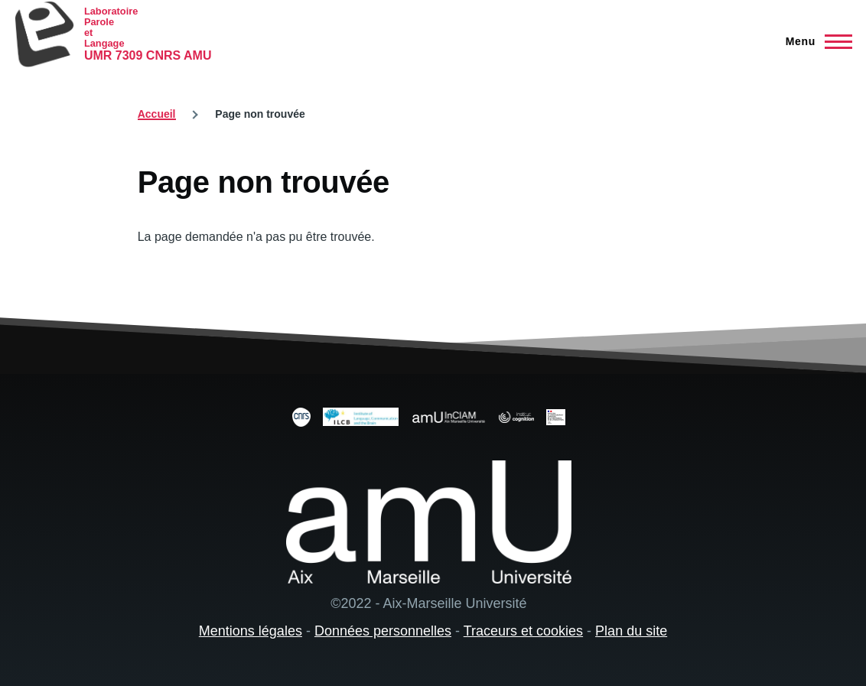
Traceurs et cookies (523, 631)
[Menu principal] (814, 41)
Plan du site (631, 631)
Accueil (157, 114)
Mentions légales (250, 631)
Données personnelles (382, 631)
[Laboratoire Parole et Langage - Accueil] (112, 34)
